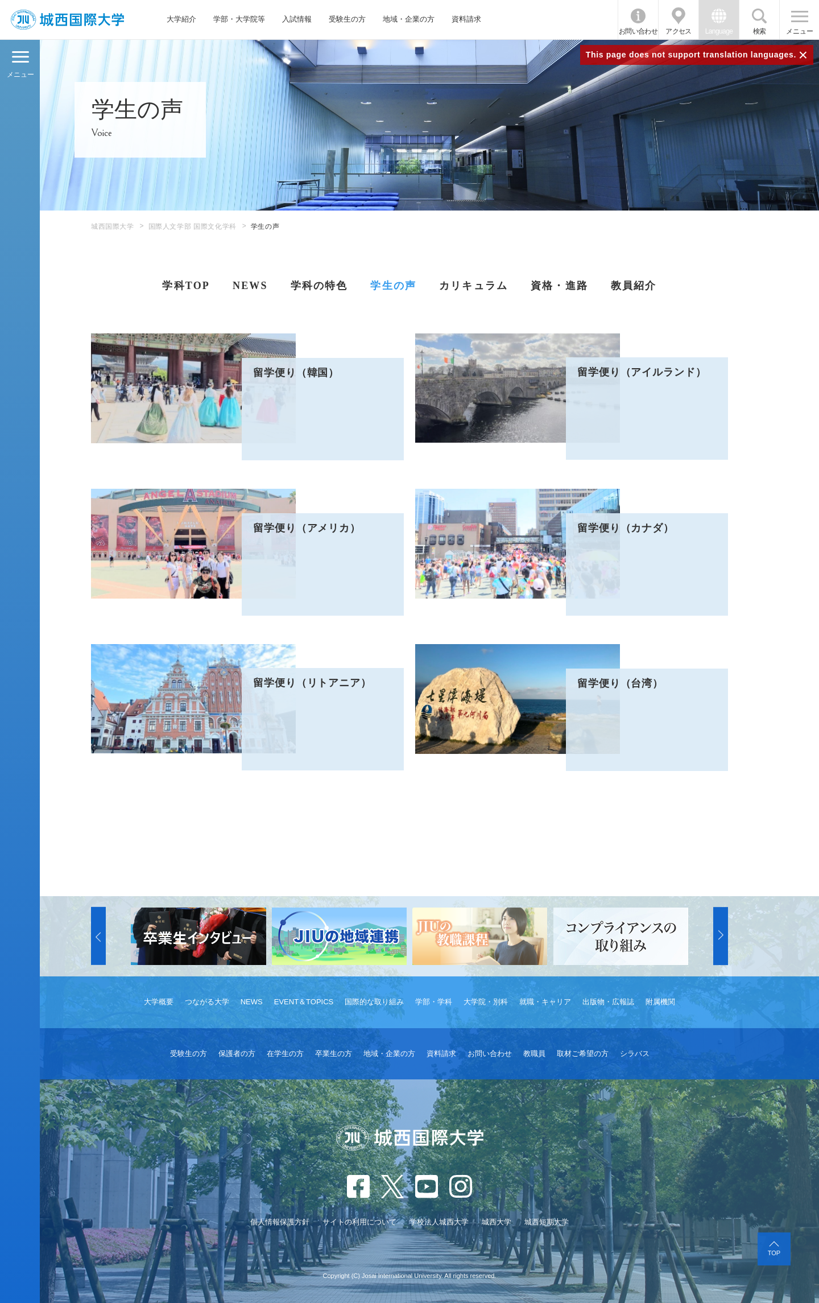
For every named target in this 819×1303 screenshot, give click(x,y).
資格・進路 (559, 285)
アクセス (678, 31)
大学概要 (158, 1001)
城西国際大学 (112, 226)
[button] (98, 937)
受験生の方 (347, 19)
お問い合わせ (638, 31)
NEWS (250, 285)
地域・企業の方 (409, 19)
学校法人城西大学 (439, 1222)
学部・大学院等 (239, 19)
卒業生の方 (333, 1053)
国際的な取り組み (374, 1001)
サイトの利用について (359, 1222)
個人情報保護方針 (279, 1222)
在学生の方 (285, 1053)
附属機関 (660, 1001)
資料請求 (466, 19)
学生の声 (393, 285)
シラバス (635, 1053)
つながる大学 (207, 1001)
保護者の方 (236, 1053)
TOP (774, 1253)
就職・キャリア (545, 1001)
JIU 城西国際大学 (67, 20)
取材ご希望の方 (583, 1053)
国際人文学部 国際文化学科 (192, 226)
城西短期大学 (546, 1222)
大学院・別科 (486, 1001)
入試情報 (297, 19)
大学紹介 (181, 19)
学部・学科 (433, 1001)
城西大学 (496, 1222)
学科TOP (185, 285)
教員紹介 (634, 285)
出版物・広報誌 (608, 1001)
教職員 (534, 1053)
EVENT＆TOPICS (304, 1001)
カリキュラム (473, 285)
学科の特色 (319, 285)
